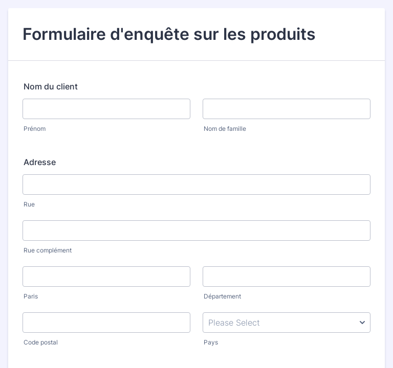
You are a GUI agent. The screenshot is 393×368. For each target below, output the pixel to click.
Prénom (35, 128)
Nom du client (51, 86)
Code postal (41, 342)
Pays (211, 342)
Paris (31, 296)
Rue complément (48, 250)
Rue (29, 204)
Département (222, 296)
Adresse (40, 162)
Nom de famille (225, 128)
